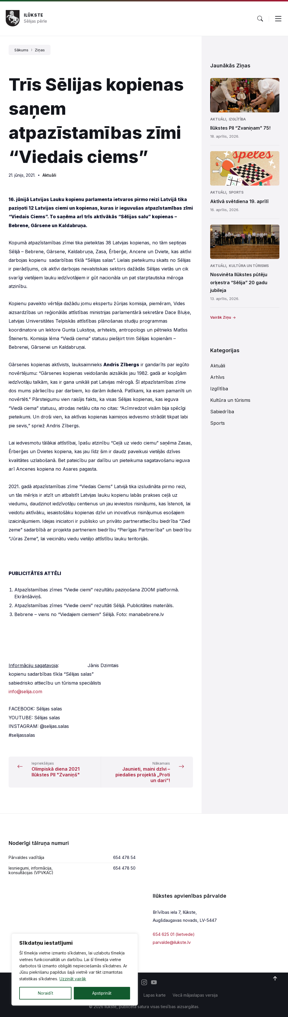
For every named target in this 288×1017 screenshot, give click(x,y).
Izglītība (237, 119)
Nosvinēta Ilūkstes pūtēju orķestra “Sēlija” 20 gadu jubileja (238, 282)
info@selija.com (25, 691)
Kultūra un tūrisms (249, 266)
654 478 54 (124, 857)
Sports (236, 192)
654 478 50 (124, 868)
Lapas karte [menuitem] (155, 995)
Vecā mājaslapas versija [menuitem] (195, 995)
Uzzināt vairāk (72, 979)
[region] (74, 970)
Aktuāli (49, 175)
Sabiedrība (222, 411)
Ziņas (40, 50)
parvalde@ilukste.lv (172, 942)
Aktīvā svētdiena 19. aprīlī (239, 201)
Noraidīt (45, 993)
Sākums (21, 50)
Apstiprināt (102, 993)
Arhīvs (217, 377)
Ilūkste (33, 15)
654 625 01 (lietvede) (174, 934)
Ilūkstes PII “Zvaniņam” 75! (240, 128)
